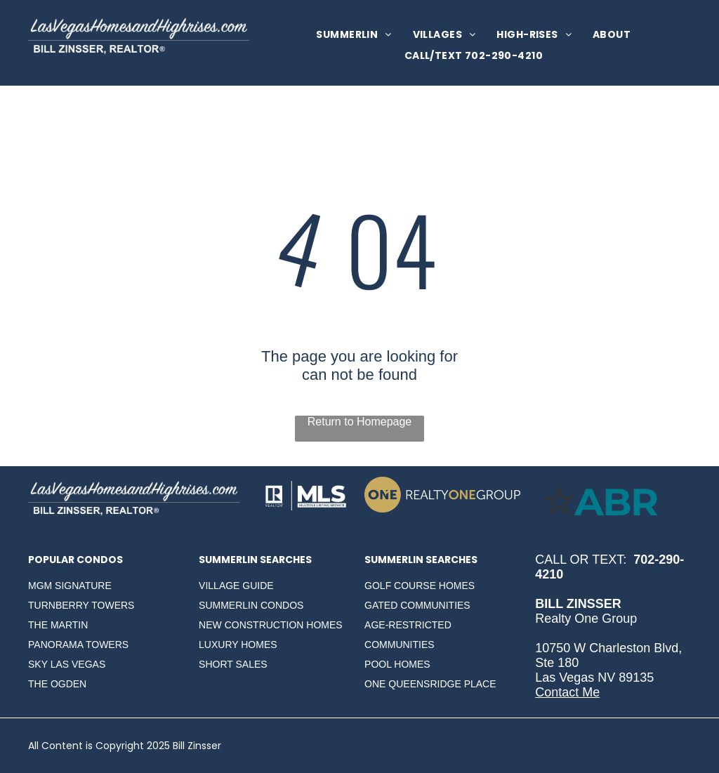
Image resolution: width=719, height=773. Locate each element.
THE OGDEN (57, 683)
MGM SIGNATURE (70, 585)
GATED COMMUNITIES (417, 605)
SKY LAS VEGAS (66, 664)
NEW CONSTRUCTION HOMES (271, 624)
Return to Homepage (360, 422)
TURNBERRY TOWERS (81, 605)
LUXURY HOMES (238, 644)
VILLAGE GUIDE (236, 585)
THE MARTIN (58, 624)
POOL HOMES (397, 664)
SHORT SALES (233, 664)
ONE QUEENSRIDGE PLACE (430, 683)
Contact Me (567, 692)
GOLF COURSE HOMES (419, 585)
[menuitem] (353, 35)
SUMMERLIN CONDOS (251, 605)
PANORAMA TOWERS (78, 644)
